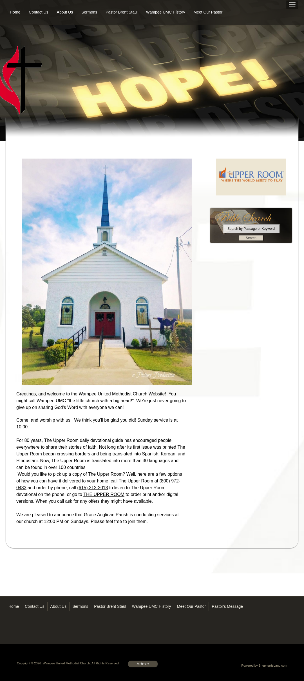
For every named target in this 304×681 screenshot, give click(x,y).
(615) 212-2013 (92, 487)
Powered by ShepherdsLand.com (264, 665)
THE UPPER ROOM (103, 494)
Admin (143, 664)
